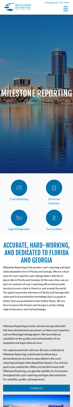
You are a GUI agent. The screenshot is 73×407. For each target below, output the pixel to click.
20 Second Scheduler (54, 192)
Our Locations (54, 220)
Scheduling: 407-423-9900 (57, 2)
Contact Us (36, 388)
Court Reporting (19, 190)
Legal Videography (19, 220)
